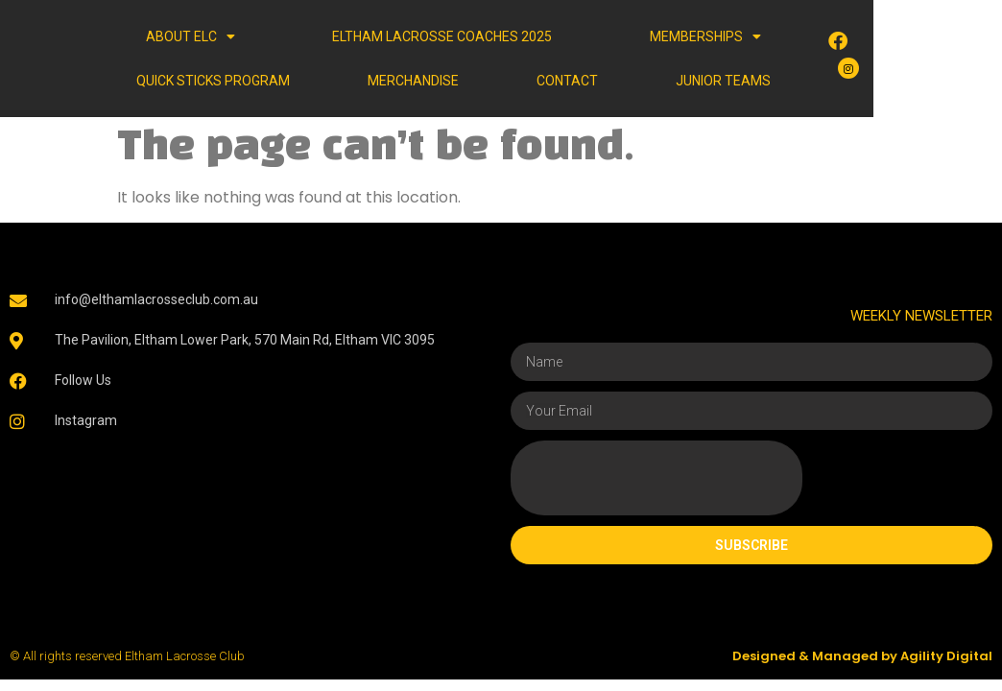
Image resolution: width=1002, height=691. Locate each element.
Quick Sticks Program (822, 36)
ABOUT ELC (185, 36)
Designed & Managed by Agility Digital (862, 656)
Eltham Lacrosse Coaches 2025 (402, 36)
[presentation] (656, 478)
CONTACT (518, 80)
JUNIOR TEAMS (787, 80)
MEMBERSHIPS (628, 36)
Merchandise (251, 80)
